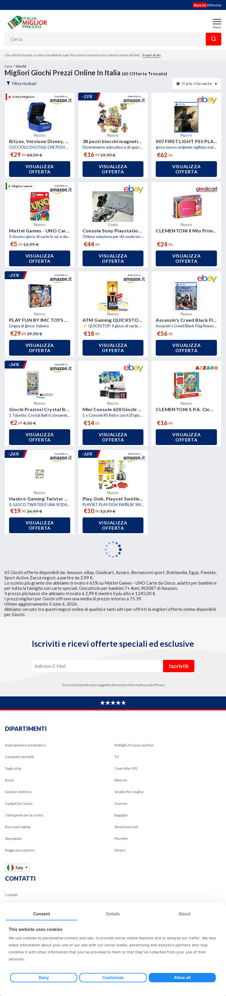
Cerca (213, 39)
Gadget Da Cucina (18, 803)
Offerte (207, 5)
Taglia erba (13, 768)
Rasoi (9, 780)
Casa (8, 66)
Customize (113, 977)
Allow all (182, 977)
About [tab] (185, 913)
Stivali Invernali (126, 827)
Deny (44, 977)
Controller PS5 (125, 768)
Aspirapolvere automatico (25, 745)
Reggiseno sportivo (20, 850)
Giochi (21, 66)
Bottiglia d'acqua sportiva (133, 745)
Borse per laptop (17, 827)
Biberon (120, 780)
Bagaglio (121, 815)
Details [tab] (113, 913)
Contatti (11, 895)
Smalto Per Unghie (128, 792)
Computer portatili (19, 757)
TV (116, 757)
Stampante (13, 838)
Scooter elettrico (18, 792)
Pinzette (121, 838)
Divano (119, 850)
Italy (15, 867)
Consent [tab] (41, 913)
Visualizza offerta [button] (39, 169)
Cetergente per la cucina (24, 815)
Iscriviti (179, 666)
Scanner (120, 803)
